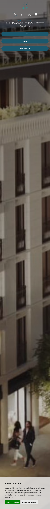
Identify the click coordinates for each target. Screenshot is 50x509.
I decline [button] (16, 502)
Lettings (25, 41)
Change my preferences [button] (29, 502)
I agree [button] (8, 502)
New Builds (25, 48)
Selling (25, 34)
